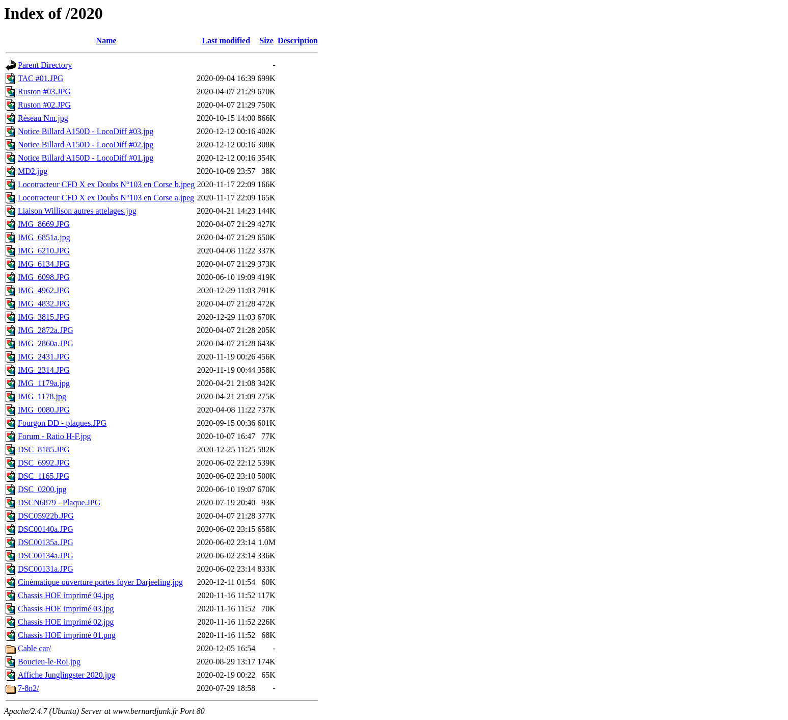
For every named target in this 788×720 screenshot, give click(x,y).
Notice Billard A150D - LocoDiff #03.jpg (85, 131)
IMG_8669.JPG (44, 224)
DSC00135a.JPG (45, 542)
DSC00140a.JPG (45, 529)
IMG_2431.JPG (44, 356)
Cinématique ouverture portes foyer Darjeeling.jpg (100, 582)
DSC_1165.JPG (43, 476)
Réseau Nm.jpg (43, 118)
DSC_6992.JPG (44, 462)
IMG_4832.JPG (44, 303)
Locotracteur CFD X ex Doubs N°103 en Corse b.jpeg (106, 184)
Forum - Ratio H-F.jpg (54, 436)
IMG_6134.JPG (44, 264)
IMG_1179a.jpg (44, 383)
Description (298, 40)
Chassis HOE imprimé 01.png (67, 635)
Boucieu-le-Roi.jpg (49, 661)
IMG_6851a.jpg (44, 237)
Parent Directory (45, 65)
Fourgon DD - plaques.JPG (62, 423)
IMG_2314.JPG (44, 370)
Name (106, 40)
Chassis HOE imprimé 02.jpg (66, 622)
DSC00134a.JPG (45, 555)
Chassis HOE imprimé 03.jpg (66, 608)
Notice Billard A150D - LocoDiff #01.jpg (85, 157)
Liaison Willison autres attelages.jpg (77, 211)
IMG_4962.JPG (44, 290)
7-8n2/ (28, 688)
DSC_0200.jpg (42, 489)
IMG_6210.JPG (44, 250)
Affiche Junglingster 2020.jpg (66, 675)
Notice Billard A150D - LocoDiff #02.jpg (85, 144)
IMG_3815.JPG (44, 317)
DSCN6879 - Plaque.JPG (59, 502)
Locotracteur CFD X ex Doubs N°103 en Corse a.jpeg (106, 197)
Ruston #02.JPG (44, 104)
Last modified (226, 40)
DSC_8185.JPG (44, 449)
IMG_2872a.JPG (45, 330)
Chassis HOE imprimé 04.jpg (66, 595)
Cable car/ (34, 648)
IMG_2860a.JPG (45, 343)
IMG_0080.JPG (44, 409)
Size (266, 40)
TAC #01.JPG (40, 78)
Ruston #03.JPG (44, 91)
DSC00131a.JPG (45, 568)
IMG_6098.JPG (44, 277)
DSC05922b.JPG (46, 515)
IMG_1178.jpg (42, 396)
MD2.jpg (32, 171)
